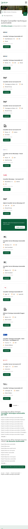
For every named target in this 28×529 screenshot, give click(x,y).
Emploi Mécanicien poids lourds (8, 448)
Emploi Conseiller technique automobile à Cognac (12, 434)
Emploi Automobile (15, 473)
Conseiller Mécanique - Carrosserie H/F (13, 179)
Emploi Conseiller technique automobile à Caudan (12, 428)
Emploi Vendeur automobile (7, 452)
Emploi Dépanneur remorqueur (8, 456)
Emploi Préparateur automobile (8, 459)
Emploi (7, 473)
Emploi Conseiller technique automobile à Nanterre (13, 419)
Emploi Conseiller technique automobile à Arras (12, 426)
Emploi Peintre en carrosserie (8, 450)
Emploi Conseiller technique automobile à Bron (12, 417)
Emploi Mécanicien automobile (8, 444)
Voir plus (4, 436)
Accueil (2, 473)
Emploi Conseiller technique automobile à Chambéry (13, 430)
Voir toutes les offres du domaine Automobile (13, 467)
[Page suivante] (16, 405)
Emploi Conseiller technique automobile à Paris (12, 421)
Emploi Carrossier (5, 454)
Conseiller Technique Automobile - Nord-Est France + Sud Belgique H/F (13, 339)
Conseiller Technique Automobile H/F (13, 36)
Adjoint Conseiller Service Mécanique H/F (14, 203)
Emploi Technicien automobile (8, 461)
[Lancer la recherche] (25, 14)
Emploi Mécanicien (5, 446)
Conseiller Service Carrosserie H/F (12, 81)
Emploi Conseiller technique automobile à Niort (12, 424)
